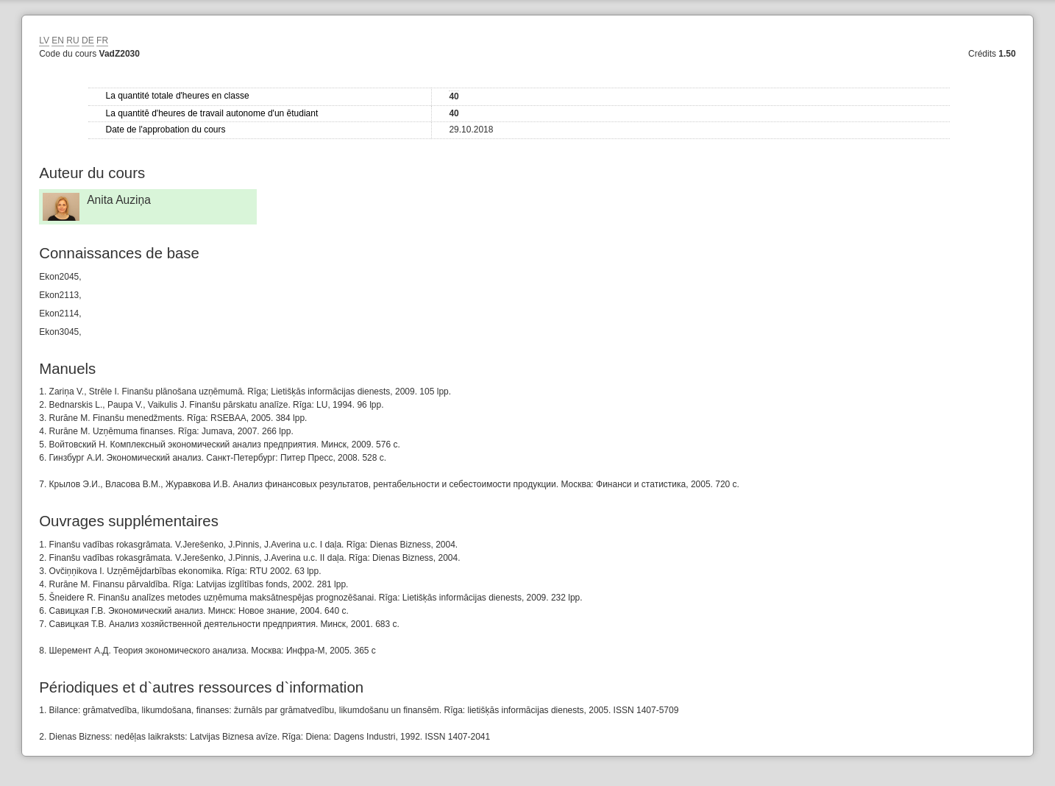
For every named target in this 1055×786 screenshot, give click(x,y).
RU (72, 40)
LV (44, 40)
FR (102, 40)
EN (57, 40)
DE (88, 40)
